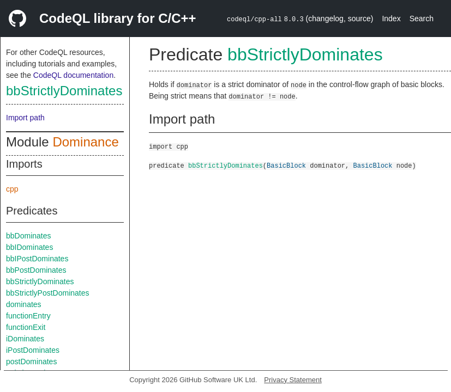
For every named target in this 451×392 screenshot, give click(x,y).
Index (391, 18)
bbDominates (28, 235)
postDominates (31, 361)
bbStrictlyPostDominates (47, 293)
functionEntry (28, 315)
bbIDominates (29, 247)
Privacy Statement (293, 380)
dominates (23, 304)
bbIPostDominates (37, 258)
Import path (25, 117)
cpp (12, 189)
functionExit (25, 327)
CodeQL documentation (73, 75)
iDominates (25, 338)
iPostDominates (32, 350)
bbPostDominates (36, 270)
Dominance (85, 141)
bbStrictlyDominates (64, 90)
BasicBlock (286, 165)
